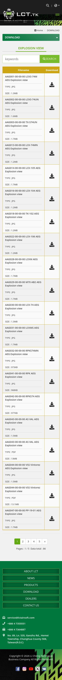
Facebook (18, 669)
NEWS (31, 578)
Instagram (24, 669)
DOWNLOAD (31, 592)
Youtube (31, 669)
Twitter (38, 669)
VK (44, 669)
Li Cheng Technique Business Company (20, 13)
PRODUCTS (31, 585)
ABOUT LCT (31, 571)
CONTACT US (31, 605)
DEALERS (31, 598)
